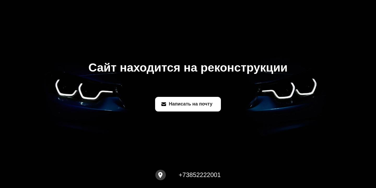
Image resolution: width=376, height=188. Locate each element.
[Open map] (160, 175)
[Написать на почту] (188, 104)
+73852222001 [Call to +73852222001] (200, 175)
